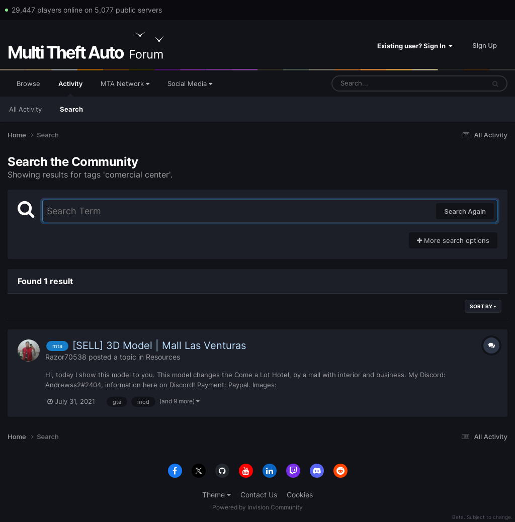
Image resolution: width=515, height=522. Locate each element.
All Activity (25, 109)
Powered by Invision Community (257, 507)
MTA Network (125, 83)
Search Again (465, 211)
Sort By (483, 306)
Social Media (189, 83)
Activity (70, 88)
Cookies (300, 494)
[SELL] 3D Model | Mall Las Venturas (159, 345)
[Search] (381, 83)
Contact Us (258, 494)
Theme (216, 494)
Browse (28, 83)
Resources (163, 357)
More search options (453, 240)
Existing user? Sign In (415, 46)
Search (71, 109)
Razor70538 (66, 357)
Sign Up (484, 45)
